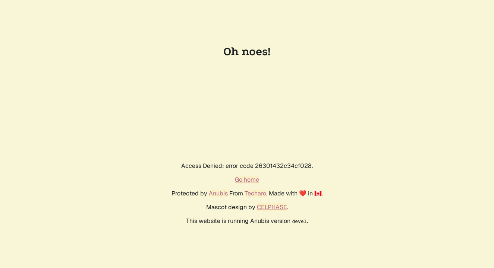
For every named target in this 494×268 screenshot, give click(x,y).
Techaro (255, 193)
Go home (247, 180)
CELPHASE (272, 207)
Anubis (218, 193)
